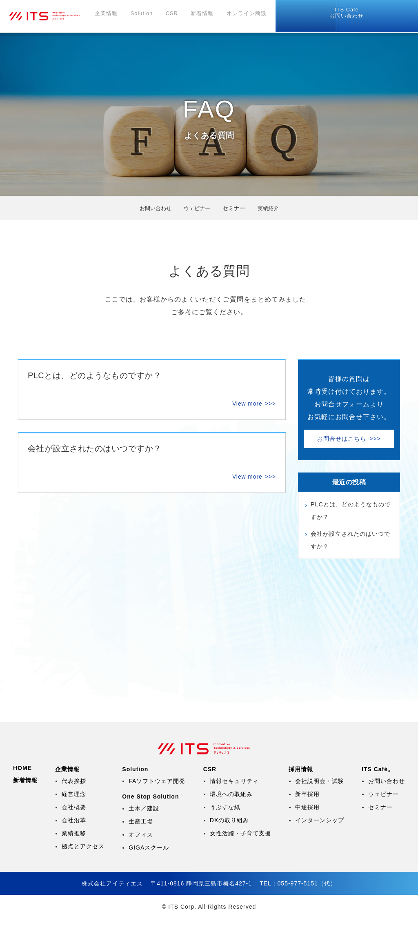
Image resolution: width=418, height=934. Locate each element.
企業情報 (120, 16)
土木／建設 (144, 824)
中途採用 (307, 822)
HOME (22, 783)
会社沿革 (74, 835)
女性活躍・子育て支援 (240, 848)
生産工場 (141, 837)
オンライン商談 (250, 16)
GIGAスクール (149, 863)
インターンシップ (319, 835)
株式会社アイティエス (56, 16)
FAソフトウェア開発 (157, 796)
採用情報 (292, 16)
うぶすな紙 (225, 822)
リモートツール (339, 14)
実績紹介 (270, 208)
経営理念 (74, 809)
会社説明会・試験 (319, 796)
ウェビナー (197, 208)
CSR (181, 16)
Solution (153, 16)
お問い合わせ (392, 13)
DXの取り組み (229, 835)
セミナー (380, 822)
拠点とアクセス (83, 862)
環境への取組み (231, 809)
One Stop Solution (150, 812)
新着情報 (208, 16)
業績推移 (74, 848)
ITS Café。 (378, 784)
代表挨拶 (74, 796)
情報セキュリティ (234, 796)
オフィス (141, 850)
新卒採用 (307, 809)
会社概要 (74, 822)
